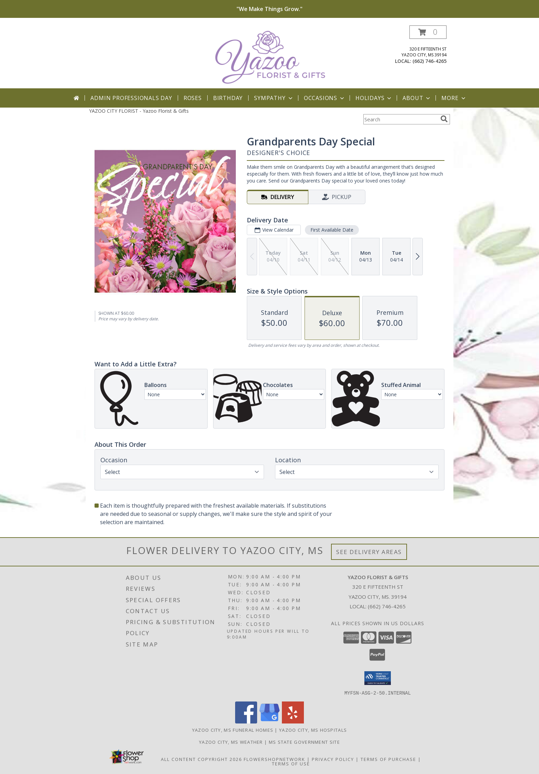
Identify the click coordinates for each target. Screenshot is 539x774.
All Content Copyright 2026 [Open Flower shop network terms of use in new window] (201, 759)
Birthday (228, 98)
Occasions (324, 98)
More (453, 98)
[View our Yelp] (293, 721)
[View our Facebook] (246, 721)
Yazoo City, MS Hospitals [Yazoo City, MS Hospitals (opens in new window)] (313, 730)
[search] (444, 119)
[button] (428, 32)
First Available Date (331, 229)
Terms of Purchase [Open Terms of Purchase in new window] (388, 759)
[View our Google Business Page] (269, 721)
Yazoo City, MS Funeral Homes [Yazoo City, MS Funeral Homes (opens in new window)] (232, 730)
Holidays (374, 98)
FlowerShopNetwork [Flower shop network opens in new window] (274, 759)
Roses (193, 98)
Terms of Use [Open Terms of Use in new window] (291, 763)
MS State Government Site (304, 742)
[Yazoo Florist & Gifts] (270, 57)
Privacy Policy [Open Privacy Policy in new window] (333, 759)
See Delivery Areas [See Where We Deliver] (369, 552)
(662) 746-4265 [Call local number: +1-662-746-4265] (429, 61)
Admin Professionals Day (131, 98)
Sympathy (274, 98)
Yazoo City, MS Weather (231, 742)
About (417, 98)
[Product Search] (400, 119)
